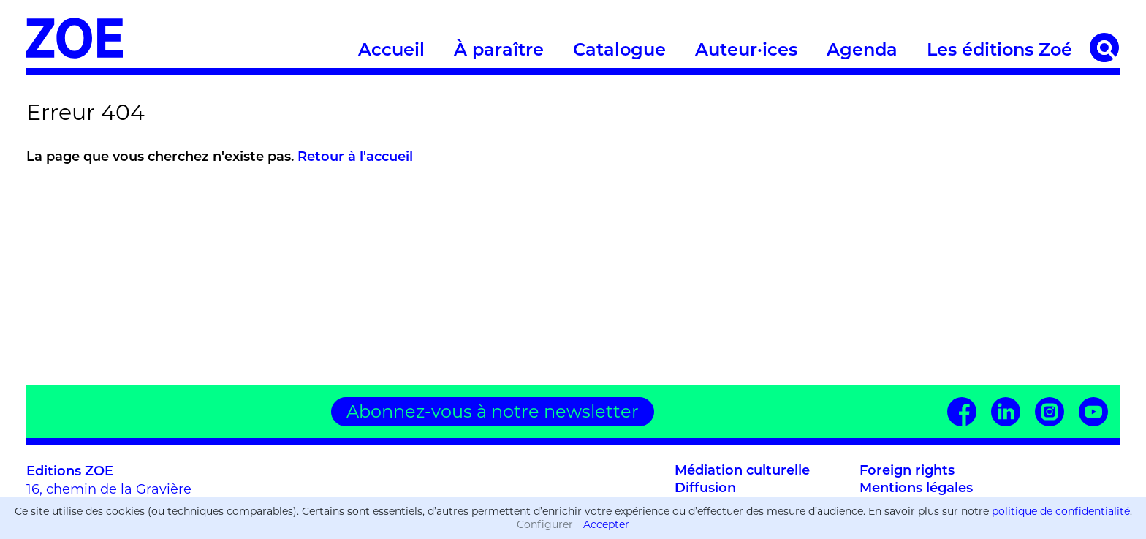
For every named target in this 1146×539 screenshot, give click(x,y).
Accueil (391, 51)
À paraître (499, 51)
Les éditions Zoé (999, 51)
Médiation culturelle (742, 471)
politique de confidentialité (1061, 511)
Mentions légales (916, 489)
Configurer (545, 524)
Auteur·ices (746, 51)
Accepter (606, 524)
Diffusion (705, 489)
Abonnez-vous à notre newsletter (492, 411)
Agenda (862, 51)
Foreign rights (907, 471)
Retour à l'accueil (355, 158)
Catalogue (619, 51)
